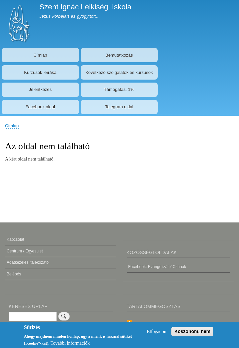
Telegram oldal (119, 106)
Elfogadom (157, 333)
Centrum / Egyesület (25, 251)
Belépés (14, 274)
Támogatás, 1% (119, 89)
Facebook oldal (40, 106)
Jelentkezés (40, 89)
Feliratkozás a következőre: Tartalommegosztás (129, 323)
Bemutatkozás (119, 55)
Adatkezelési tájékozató (28, 262)
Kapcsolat (15, 239)
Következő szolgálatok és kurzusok (119, 72)
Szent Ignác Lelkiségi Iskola (85, 7)
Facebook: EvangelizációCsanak (157, 266)
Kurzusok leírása (40, 72)
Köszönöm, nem (192, 333)
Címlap (40, 55)
